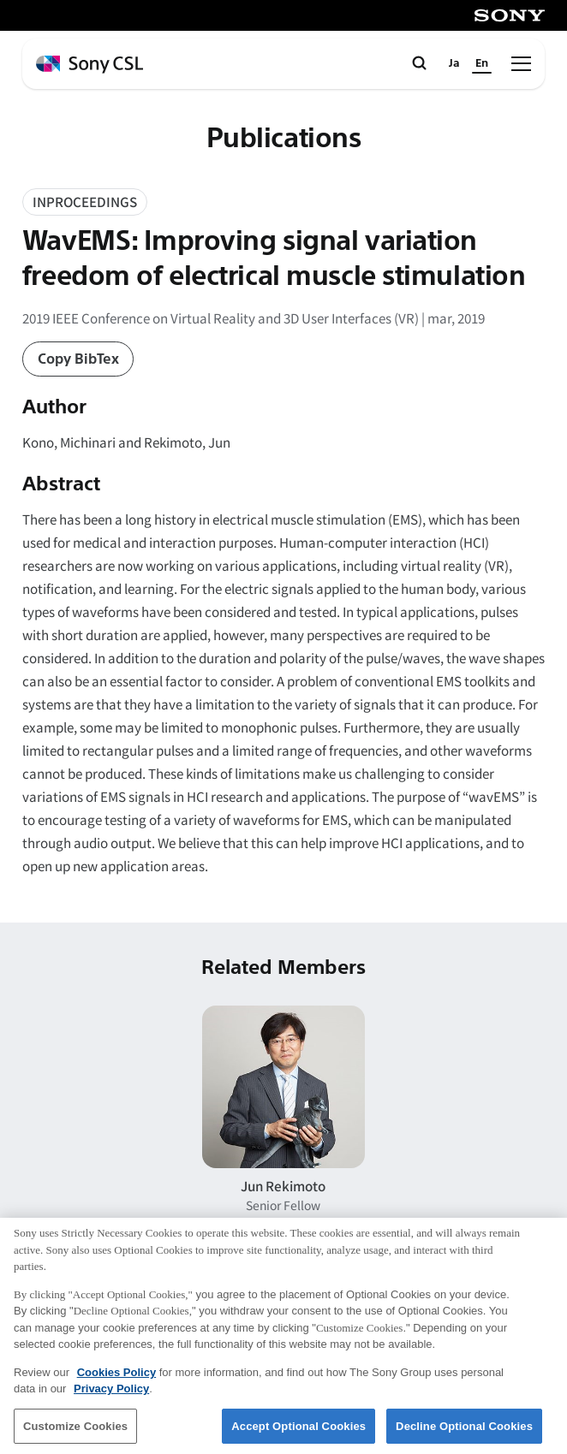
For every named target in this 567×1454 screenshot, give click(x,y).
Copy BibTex (78, 359)
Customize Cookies (75, 1433)
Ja (454, 63)
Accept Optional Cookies (298, 1433)
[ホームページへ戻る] (89, 65)
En (481, 63)
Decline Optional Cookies (464, 1433)
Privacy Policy (111, 1396)
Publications (283, 138)
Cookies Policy (116, 1379)
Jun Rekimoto (283, 1185)
